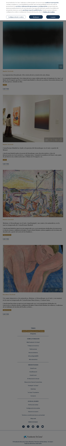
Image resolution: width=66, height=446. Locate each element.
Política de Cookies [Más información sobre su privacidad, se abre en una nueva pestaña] (49, 9)
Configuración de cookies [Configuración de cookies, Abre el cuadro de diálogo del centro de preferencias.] (16, 14)
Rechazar (36, 14)
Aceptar (52, 14)
